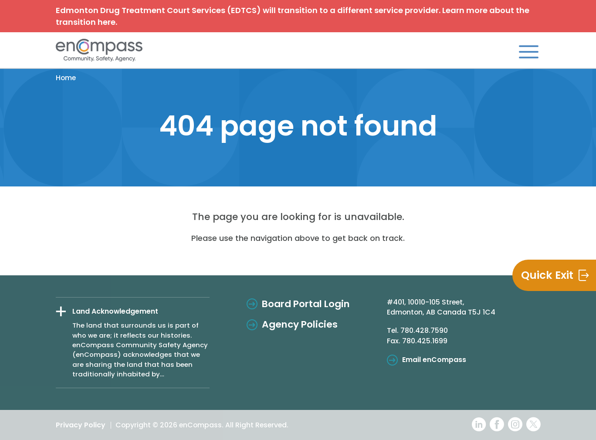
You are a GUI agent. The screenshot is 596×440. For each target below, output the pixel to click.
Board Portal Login (306, 304)
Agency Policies (300, 324)
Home (66, 78)
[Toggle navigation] (528, 51)
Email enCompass (434, 360)
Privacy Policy (80, 425)
